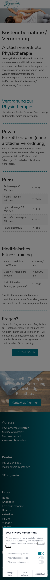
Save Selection (25, 574)
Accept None (10, 574)
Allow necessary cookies (18, 553)
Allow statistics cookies (18, 558)
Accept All (40, 574)
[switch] (41, 553)
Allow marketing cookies (18, 562)
